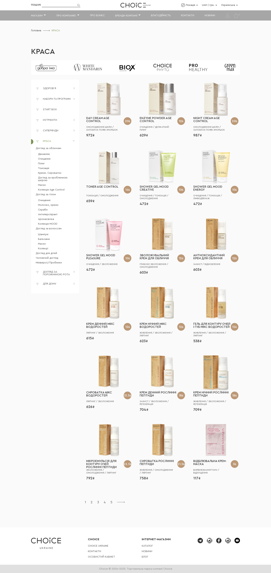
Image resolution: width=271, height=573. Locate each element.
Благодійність (161, 15)
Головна (36, 30)
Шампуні (43, 234)
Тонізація (43, 168)
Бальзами (44, 239)
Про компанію (66, 15)
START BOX (46, 110)
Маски (42, 185)
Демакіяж (44, 154)
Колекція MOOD (47, 224)
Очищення (44, 159)
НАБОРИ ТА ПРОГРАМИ (57, 99)
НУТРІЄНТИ (50, 120)
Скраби (43, 209)
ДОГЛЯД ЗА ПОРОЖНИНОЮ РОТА (56, 273)
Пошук (36, 5)
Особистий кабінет (101, 556)
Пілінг (41, 163)
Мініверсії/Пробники (49, 262)
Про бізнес (97, 15)
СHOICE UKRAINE (98, 546)
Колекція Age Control (51, 189)
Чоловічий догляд (47, 258)
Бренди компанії (126, 15)
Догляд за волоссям (49, 228)
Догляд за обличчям (48, 148)
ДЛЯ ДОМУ (49, 283)
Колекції (43, 248)
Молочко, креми (48, 205)
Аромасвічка (46, 219)
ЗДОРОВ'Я (49, 88)
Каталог (147, 546)
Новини (210, 15)
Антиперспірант (48, 214)
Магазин (37, 15)
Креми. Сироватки (49, 173)
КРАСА (43, 51)
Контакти (187, 15)
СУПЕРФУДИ (50, 130)
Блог (145, 556)
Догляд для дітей (46, 253)
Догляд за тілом (46, 194)
